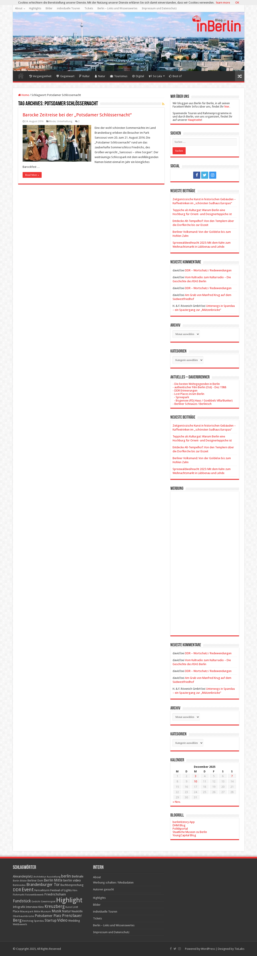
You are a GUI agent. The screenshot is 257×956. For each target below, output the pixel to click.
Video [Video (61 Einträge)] (62, 920)
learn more (223, 2)
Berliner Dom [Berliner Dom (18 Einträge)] (35, 880)
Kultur (84, 76)
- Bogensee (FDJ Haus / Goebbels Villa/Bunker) (203, 400)
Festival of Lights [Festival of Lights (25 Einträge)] (61, 890)
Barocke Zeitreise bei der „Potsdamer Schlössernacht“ (77, 115)
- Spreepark (181, 397)
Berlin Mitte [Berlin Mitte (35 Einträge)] (53, 880)
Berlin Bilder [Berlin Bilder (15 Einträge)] (20, 880)
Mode (52, 121)
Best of (175, 76)
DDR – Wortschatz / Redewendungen (208, 270)
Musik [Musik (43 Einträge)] (56, 911)
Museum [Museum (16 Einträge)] (46, 911)
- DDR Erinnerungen (185, 390)
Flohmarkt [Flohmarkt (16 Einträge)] (19, 894)
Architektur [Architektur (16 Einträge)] (39, 876)
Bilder (49, 8)
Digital (138, 76)
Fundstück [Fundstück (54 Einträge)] (22, 901)
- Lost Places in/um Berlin (188, 394)
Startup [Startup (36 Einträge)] (50, 921)
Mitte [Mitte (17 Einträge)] (37, 911)
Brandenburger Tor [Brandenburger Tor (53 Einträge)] (43, 884)
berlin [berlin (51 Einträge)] (66, 876)
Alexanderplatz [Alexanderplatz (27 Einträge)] (23, 876)
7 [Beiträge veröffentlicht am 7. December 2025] (232, 776)
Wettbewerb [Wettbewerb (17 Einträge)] (20, 924)
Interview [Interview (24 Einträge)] (32, 907)
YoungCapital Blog (184, 835)
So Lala (155, 76)
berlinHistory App (184, 822)
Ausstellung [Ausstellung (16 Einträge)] (53, 876)
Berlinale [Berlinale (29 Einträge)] (77, 876)
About (18, 8)
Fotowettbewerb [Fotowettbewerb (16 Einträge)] (34, 894)
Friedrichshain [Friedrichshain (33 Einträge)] (55, 894)
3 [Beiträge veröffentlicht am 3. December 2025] (195, 776)
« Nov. (177, 801)
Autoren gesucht (103, 889)
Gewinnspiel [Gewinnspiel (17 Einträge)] (48, 901)
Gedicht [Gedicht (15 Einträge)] (35, 901)
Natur (100, 76)
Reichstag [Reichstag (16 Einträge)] (27, 920)
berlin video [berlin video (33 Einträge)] (72, 880)
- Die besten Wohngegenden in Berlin (196, 384)
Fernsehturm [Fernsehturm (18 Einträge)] (42, 890)
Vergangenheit (40, 76)
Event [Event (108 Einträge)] (28, 889)
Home (21, 75)
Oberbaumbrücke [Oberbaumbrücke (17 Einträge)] (23, 916)
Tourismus (118, 76)
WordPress (208, 948)
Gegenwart (65, 76)
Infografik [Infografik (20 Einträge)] (19, 907)
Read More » (32, 174)
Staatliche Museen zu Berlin (190, 832)
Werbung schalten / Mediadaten (113, 882)
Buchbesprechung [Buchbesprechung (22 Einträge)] (71, 885)
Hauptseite (194, 119)
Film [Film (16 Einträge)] (74, 890)
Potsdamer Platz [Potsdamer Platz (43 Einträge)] (48, 916)
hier (226, 106)
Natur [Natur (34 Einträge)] (66, 911)
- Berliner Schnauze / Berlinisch (192, 404)
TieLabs (239, 948)
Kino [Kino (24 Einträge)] (41, 907)
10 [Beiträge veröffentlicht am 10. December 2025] (195, 781)
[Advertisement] (205, 560)
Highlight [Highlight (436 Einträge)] (69, 900)
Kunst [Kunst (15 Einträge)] (68, 907)
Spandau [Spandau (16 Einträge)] (39, 920)
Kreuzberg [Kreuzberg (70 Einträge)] (55, 906)
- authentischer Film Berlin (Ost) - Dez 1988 (199, 387)
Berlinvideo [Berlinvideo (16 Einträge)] (19, 885)
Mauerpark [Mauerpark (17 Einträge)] (26, 911)
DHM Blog (179, 825)
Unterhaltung (64, 121)
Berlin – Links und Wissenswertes (117, 8)
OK (237, 2)
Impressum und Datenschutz (159, 8)
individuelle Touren (68, 8)
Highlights (35, 8)
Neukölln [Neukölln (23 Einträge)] (77, 911)
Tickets (88, 8)
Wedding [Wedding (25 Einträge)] (74, 920)
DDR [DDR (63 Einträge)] (17, 889)
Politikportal (180, 828)
